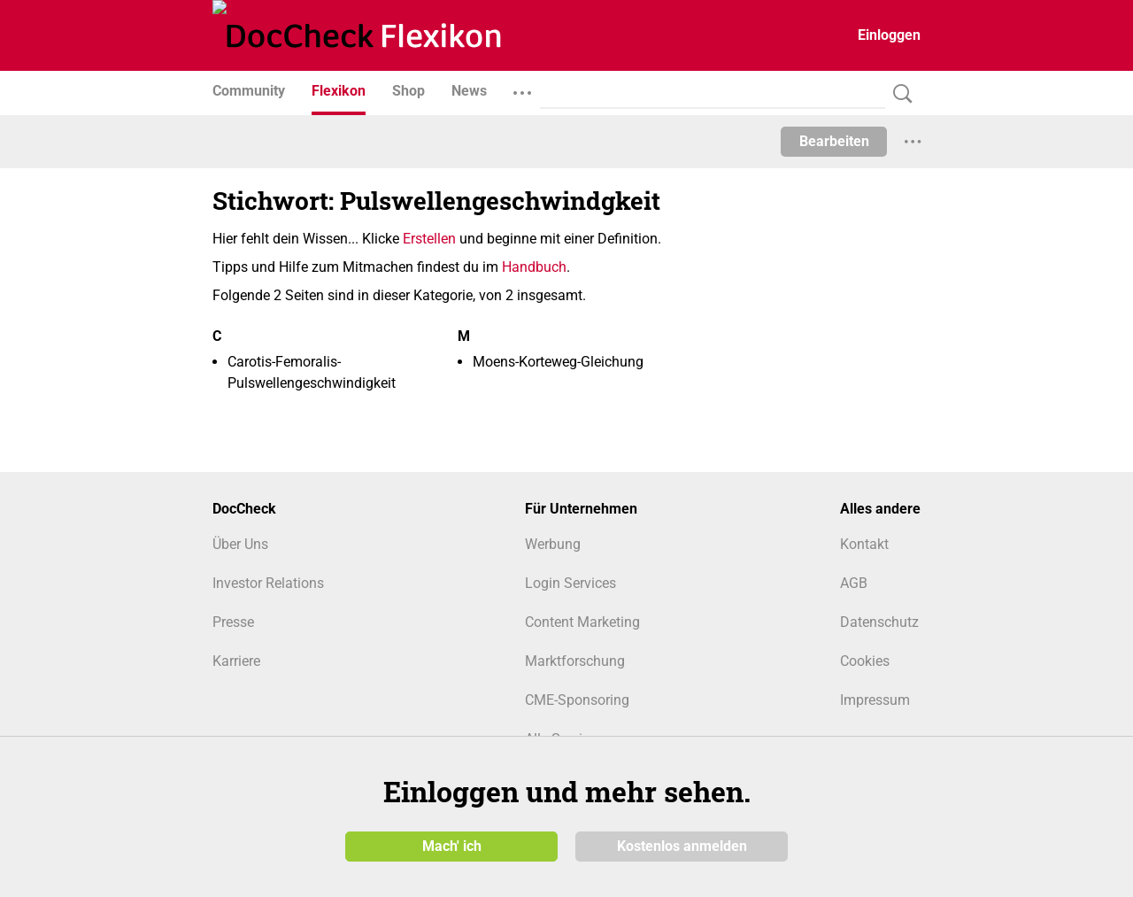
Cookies (865, 661)
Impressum (875, 700)
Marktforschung (575, 661)
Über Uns (240, 544)
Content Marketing (582, 622)
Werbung (553, 544)
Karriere (236, 661)
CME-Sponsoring (577, 700)
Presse (233, 622)
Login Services (570, 583)
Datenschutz (879, 622)
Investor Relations (268, 583)
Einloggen (889, 35)
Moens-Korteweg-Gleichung (558, 361)
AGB (853, 583)
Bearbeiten (834, 141)
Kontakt (864, 544)
